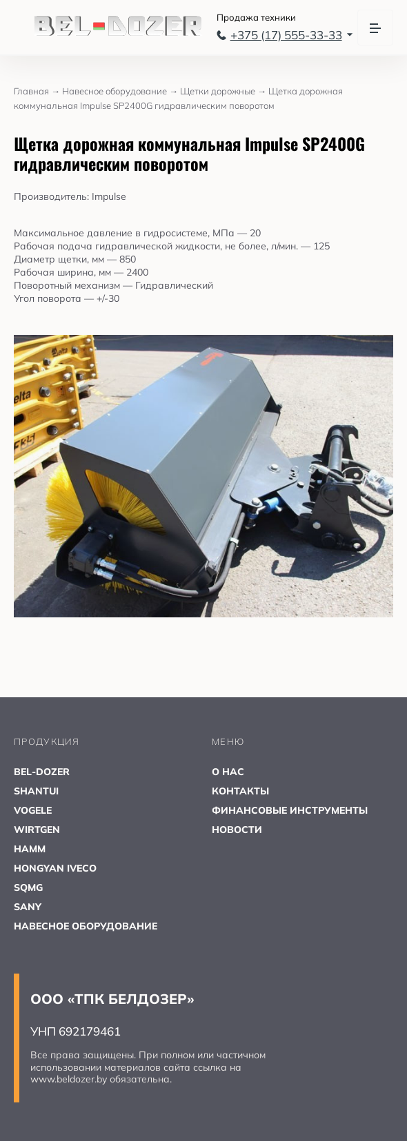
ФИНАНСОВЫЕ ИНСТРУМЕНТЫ (290, 810)
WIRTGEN (37, 829)
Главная (38, 90)
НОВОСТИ (237, 829)
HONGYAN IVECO (55, 868)
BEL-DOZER (42, 771)
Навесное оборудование (121, 90)
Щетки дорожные (224, 90)
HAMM (30, 849)
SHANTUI (36, 791)
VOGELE (33, 810)
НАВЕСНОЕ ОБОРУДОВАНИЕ (85, 926)
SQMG (28, 887)
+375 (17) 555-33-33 (285, 35)
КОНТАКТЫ (240, 791)
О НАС (228, 771)
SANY (27, 907)
